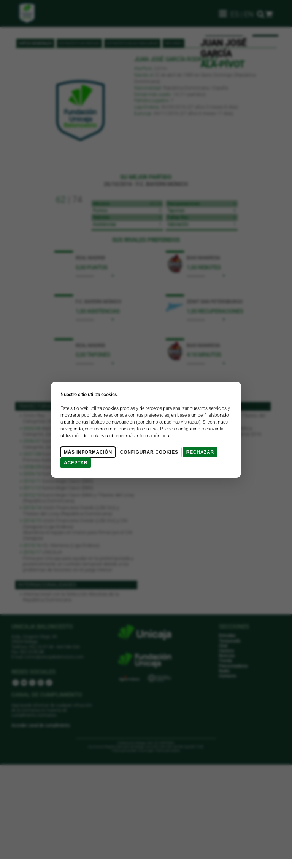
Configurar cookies (149, 452)
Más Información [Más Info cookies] (88, 452)
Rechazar (200, 452)
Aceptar (75, 462)
